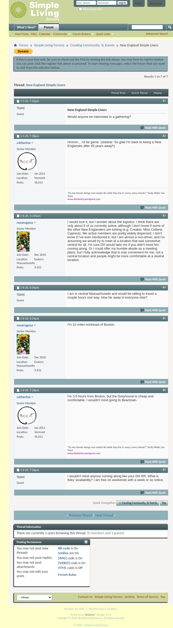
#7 (164, 470)
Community (60, 33)
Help (138, 3)
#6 (164, 390)
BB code (64, 548)
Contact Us (85, 597)
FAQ (34, 33)
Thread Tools (118, 93)
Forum (49, 27)
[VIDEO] (64, 563)
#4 (164, 287)
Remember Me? (91, 9)
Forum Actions (81, 33)
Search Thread (140, 93)
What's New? (26, 27)
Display (158, 93)
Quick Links (103, 33)
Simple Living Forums (49, 45)
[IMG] (62, 558)
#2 (164, 136)
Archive (130, 597)
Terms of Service (147, 597)
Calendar (45, 33)
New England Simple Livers (45, 85)
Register (156, 3)
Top (164, 503)
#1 (164, 101)
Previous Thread (80, 515)
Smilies (63, 553)
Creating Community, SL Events (92, 45)
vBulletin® (90, 614)
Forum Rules (67, 574)
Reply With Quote (153, 128)
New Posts (22, 33)
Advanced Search (157, 33)
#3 (164, 215)
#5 (164, 318)
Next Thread (104, 515)
